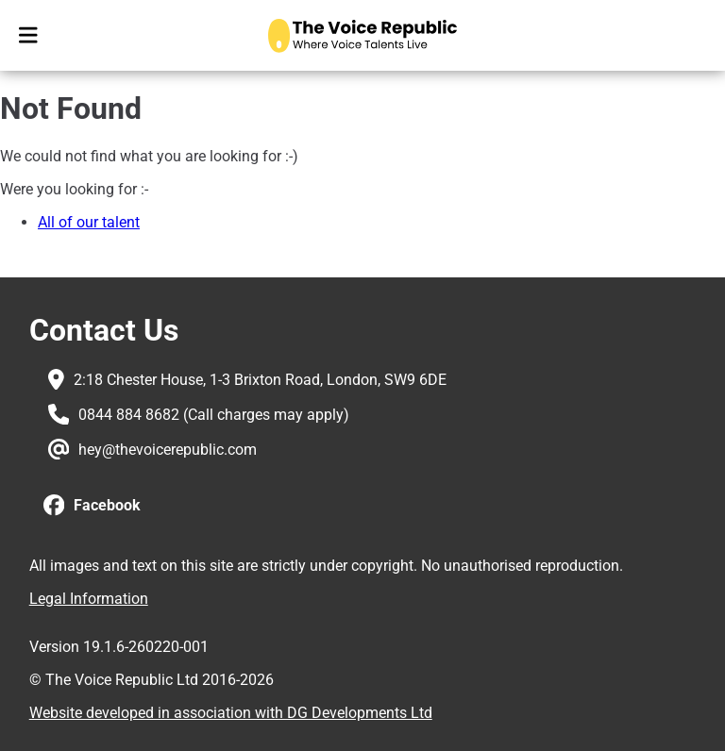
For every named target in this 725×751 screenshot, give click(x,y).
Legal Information (88, 599)
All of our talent (89, 222)
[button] (92, 506)
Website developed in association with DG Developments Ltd (230, 713)
